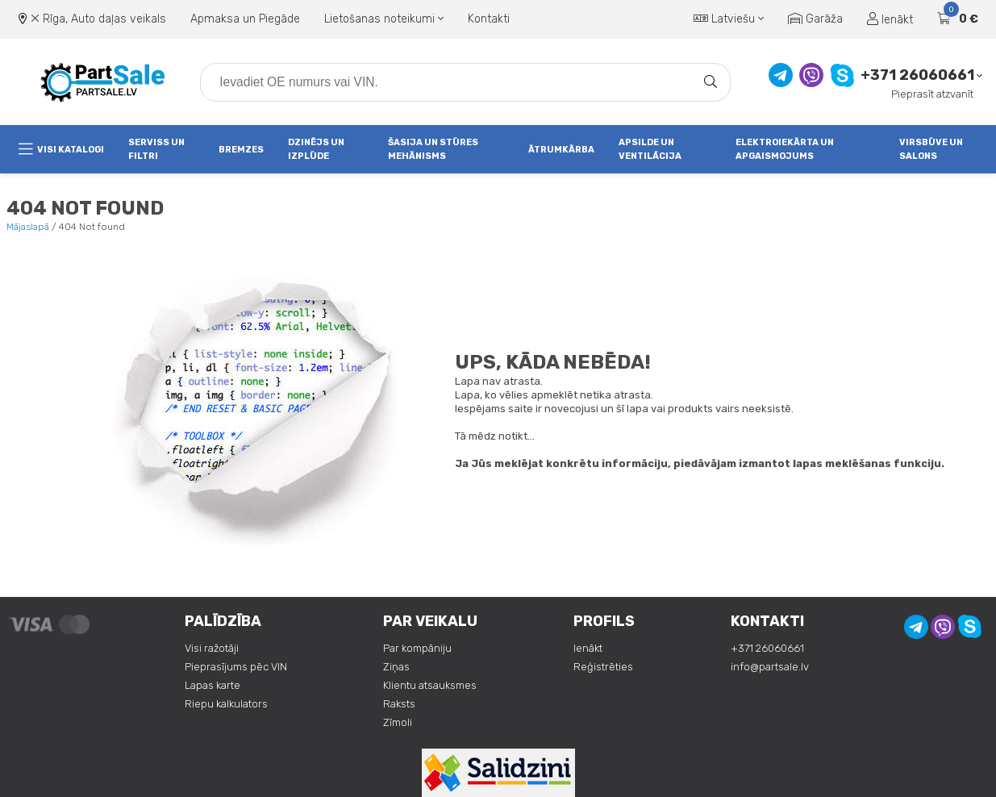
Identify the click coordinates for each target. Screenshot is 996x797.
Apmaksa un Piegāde (245, 19)
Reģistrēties (603, 667)
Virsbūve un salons (931, 149)
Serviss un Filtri (156, 149)
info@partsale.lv (770, 667)
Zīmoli (397, 722)
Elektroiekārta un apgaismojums (785, 149)
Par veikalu (430, 621)
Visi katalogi (61, 149)
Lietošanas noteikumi (384, 19)
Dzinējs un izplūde (316, 149)
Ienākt (890, 19)
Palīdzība (223, 621)
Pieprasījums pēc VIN (236, 667)
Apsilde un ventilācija (650, 149)
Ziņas (396, 667)
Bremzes (241, 149)
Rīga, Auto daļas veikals (104, 19)
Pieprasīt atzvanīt (932, 94)
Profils (604, 621)
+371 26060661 (917, 75)
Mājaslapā (27, 226)
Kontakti (489, 19)
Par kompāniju (417, 648)
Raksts (399, 704)
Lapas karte (212, 685)
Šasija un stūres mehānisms (433, 149)
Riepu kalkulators (226, 704)
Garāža (815, 19)
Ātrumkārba (561, 149)
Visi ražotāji (212, 648)
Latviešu (729, 19)
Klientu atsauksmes (430, 685)
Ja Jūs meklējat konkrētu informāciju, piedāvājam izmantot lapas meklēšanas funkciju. (699, 463)
